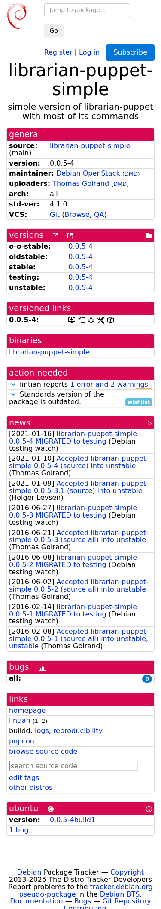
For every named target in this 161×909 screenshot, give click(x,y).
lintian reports (80, 384)
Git (55, 214)
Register (58, 52)
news (19, 423)
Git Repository (127, 901)
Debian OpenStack (88, 173)
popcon (21, 741)
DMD (131, 173)
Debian (29, 872)
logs (42, 731)
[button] (13, 384)
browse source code (43, 751)
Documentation (36, 901)
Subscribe (130, 52)
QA (99, 214)
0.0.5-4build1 (72, 820)
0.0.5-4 (80, 246)
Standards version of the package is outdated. (80, 398)
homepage (27, 710)
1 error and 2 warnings (109, 384)
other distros (30, 787)
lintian (19, 720)
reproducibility (78, 731)
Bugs (82, 901)
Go (54, 30)
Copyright (127, 872)
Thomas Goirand (80, 183)
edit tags (24, 777)
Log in (89, 52)
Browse (76, 214)
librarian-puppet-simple (90, 146)
